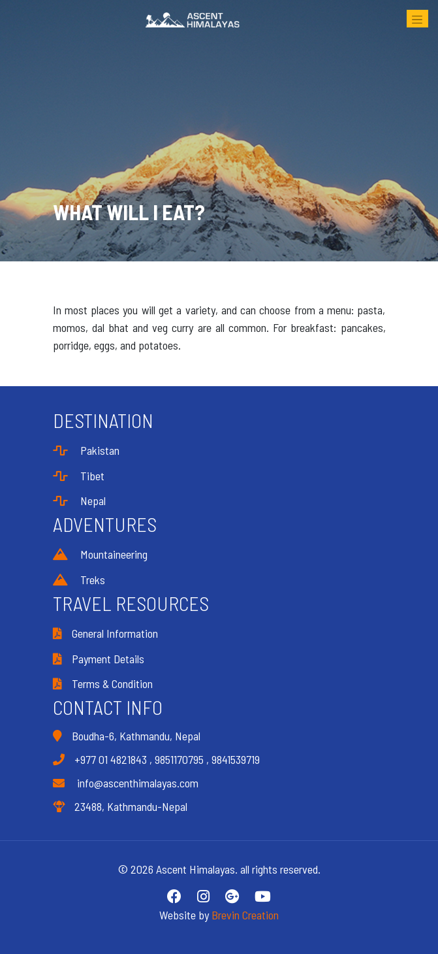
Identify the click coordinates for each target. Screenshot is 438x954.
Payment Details (98, 658)
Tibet (78, 476)
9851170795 (179, 759)
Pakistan (86, 450)
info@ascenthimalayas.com (125, 783)
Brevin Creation (245, 915)
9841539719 (235, 759)
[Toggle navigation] (417, 18)
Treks (79, 579)
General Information (105, 633)
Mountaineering (100, 554)
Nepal (79, 500)
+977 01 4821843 (110, 759)
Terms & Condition (103, 683)
